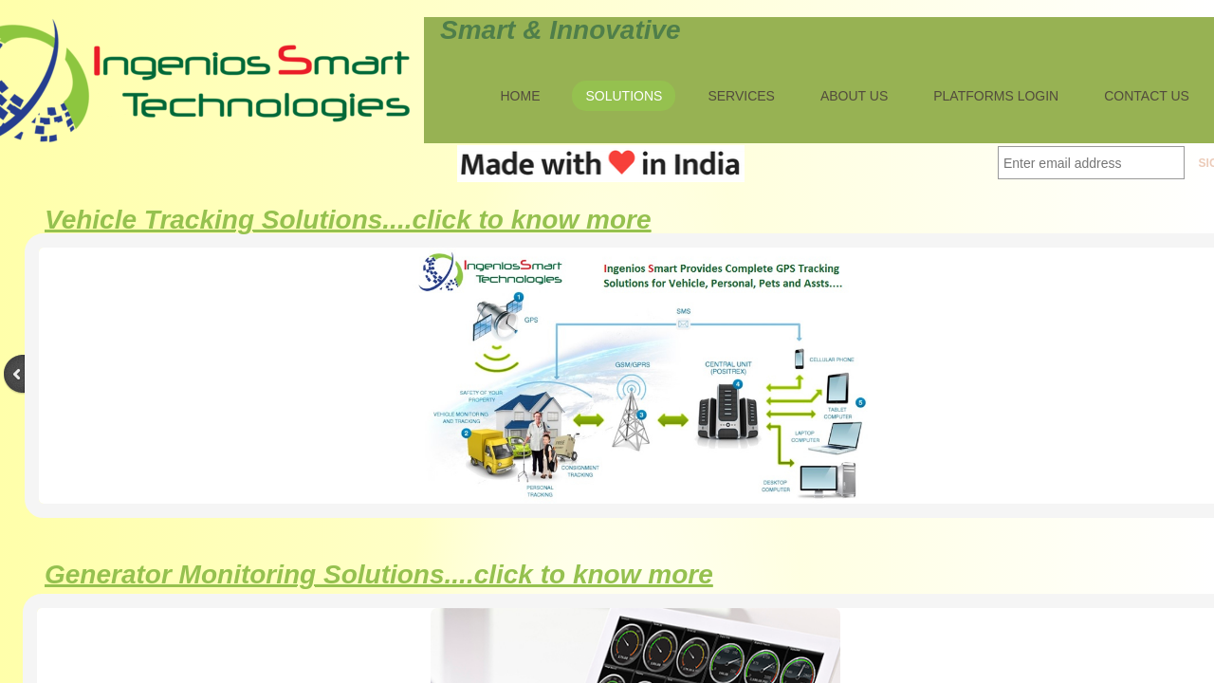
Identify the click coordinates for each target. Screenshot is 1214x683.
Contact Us (1146, 95)
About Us (854, 95)
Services (741, 95)
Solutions (623, 95)
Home (520, 95)
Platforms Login (995, 95)
